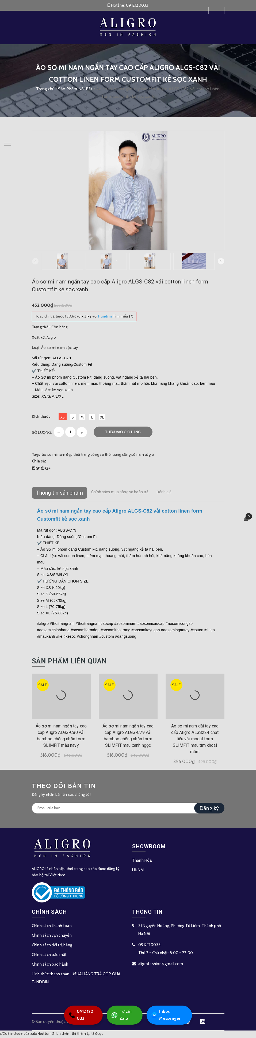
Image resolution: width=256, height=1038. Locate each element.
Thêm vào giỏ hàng (123, 433)
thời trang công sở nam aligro (129, 455)
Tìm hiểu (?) (115, 317)
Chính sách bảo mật (49, 955)
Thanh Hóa (142, 861)
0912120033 (137, 5)
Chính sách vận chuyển (52, 936)
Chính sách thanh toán (52, 926)
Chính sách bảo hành (50, 965)
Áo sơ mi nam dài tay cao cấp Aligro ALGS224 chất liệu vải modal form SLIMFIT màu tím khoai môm (195, 740)
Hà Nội (138, 871)
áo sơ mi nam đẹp (57, 455)
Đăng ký (209, 809)
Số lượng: (42, 433)
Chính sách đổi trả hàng (52, 946)
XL (102, 418)
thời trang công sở (88, 455)
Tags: (37, 455)
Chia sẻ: (39, 462)
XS (62, 418)
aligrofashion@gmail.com (160, 964)
